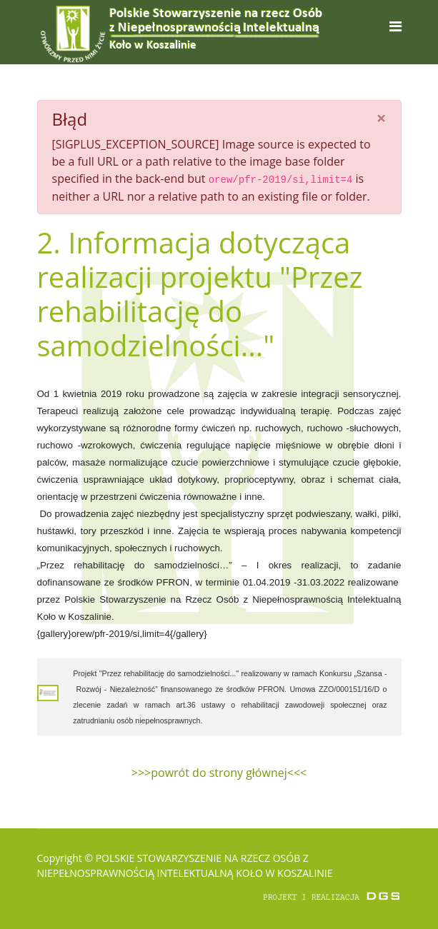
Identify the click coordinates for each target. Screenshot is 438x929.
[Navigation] (395, 26)
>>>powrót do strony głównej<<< (219, 772)
